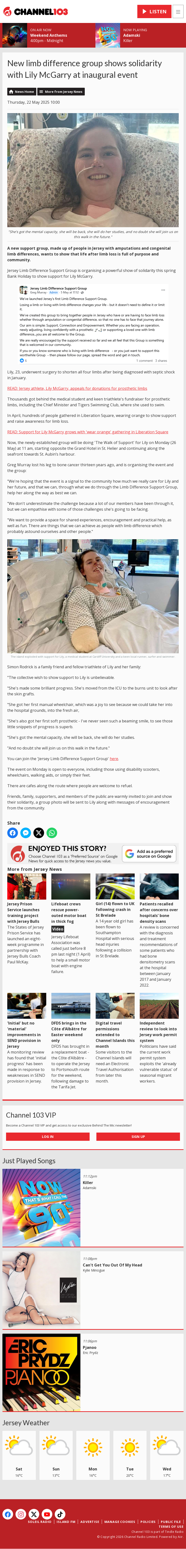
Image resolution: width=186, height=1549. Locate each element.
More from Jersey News (63, 91)
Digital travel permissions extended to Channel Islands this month (115, 1021)
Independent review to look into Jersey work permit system (159, 1018)
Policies (148, 1522)
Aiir (180, 1537)
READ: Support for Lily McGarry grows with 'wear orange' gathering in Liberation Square (87, 432)
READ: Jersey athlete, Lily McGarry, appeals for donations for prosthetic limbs (77, 388)
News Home (24, 91)
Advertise (89, 1522)
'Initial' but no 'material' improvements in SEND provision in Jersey (26, 1021)
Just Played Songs (28, 1160)
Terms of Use (171, 1526)
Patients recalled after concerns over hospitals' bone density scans (159, 898)
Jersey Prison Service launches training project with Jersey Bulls (26, 898)
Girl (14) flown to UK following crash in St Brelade (115, 895)
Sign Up (138, 1136)
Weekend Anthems (48, 35)
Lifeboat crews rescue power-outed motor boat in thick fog (70, 898)
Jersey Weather (26, 1422)
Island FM (66, 1522)
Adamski (131, 35)
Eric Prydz (90, 1352)
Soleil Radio (40, 1522)
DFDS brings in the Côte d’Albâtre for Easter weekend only (70, 1018)
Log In (48, 1136)
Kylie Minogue (94, 1270)
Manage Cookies (119, 1522)
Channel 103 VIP (31, 1115)
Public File (171, 1522)
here (114, 758)
